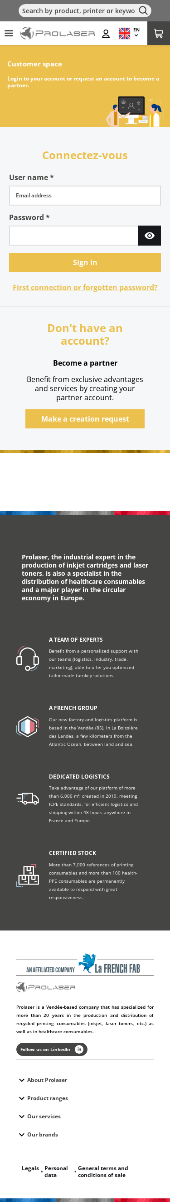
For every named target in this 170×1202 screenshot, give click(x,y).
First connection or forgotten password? (85, 287)
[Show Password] (149, 236)
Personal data (56, 1171)
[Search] (85, 11)
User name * (31, 177)
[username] (85, 196)
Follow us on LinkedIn (51, 1049)
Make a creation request (85, 419)
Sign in (85, 262)
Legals (30, 1168)
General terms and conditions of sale (103, 1171)
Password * (29, 217)
